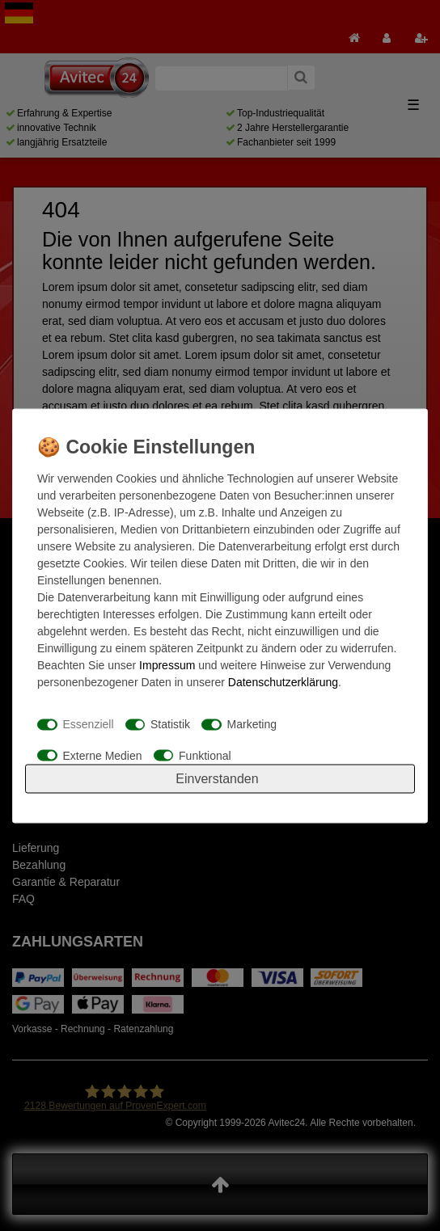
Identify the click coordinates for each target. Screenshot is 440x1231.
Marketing (252, 724)
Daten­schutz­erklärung (283, 681)
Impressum (167, 664)
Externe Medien (102, 754)
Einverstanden (217, 778)
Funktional (205, 754)
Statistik (170, 724)
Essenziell (88, 724)
